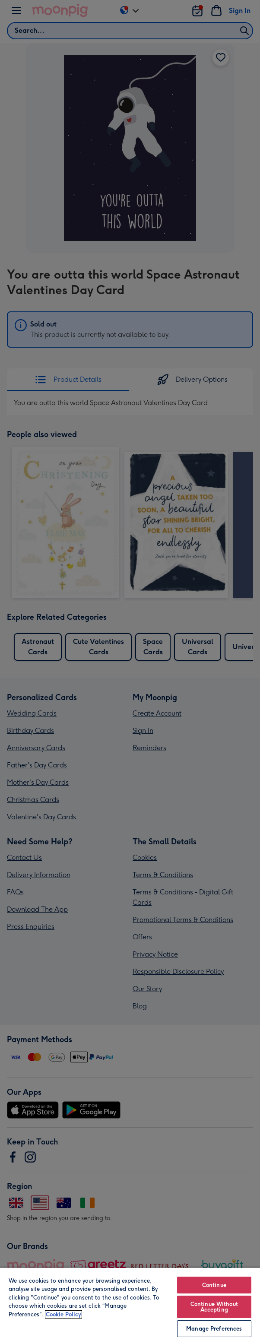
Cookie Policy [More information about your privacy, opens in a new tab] (63, 1314)
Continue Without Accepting (214, 1307)
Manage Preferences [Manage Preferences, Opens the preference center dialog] (214, 1328)
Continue (214, 1285)
